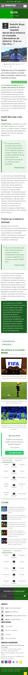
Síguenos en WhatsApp (19, 82)
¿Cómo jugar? (8, 626)
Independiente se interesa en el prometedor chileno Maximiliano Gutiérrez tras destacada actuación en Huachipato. (14, 427)
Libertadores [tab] (7, 551)
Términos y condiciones (11, 630)
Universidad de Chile (8, 341)
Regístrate (18, 1)
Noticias (17, 15)
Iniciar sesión (10, 1)
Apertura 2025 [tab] (7, 460)
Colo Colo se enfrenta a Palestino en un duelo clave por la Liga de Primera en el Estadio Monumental (17, 517)
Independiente (7, 344)
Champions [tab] (17, 551)
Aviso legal (8, 634)
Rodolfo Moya (6, 124)
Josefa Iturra (8, 64)
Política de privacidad (10, 638)
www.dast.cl (17, 671)
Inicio (11, 15)
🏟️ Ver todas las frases (14, 453)
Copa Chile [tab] (18, 460)
